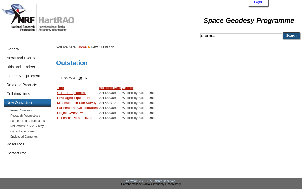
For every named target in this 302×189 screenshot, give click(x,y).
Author (128, 88)
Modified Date (110, 88)
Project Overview (21, 110)
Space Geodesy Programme (249, 20)
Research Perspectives (25, 115)
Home (82, 47)
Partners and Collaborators (27, 120)
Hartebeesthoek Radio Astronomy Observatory (151, 184)
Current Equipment (22, 131)
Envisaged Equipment (24, 136)
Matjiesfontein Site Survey (27, 126)
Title (60, 88)
